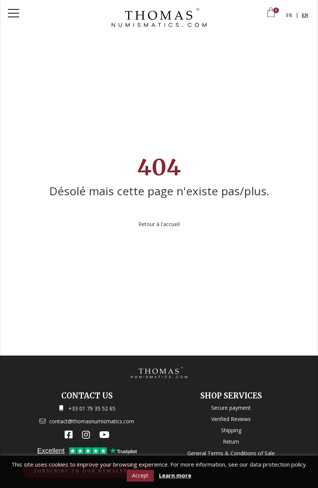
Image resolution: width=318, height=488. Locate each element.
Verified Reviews (231, 419)
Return (231, 441)
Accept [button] (140, 475)
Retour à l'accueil (159, 224)
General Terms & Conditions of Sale (231, 453)
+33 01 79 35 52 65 (91, 408)
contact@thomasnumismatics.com (91, 421)
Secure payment (231, 407)
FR (289, 15)
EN (305, 15)
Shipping (231, 430)
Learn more (175, 475)
